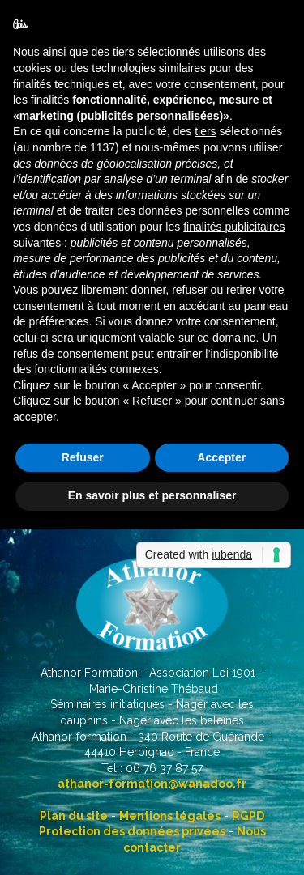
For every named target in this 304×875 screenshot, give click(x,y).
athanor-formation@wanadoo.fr (152, 783)
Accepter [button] (221, 457)
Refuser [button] (83, 457)
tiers (205, 131)
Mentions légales (170, 815)
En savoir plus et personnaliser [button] (152, 495)
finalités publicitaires (234, 226)
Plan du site (74, 815)
